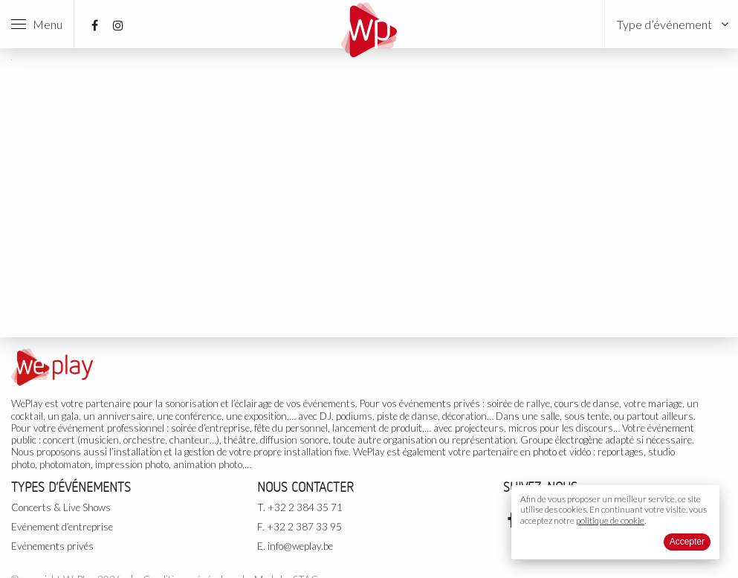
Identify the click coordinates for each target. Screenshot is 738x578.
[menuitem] (671, 24)
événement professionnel (111, 428)
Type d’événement (664, 24)
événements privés (439, 403)
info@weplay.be (300, 546)
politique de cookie (610, 520)
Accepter (687, 541)
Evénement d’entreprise (62, 527)
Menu (36, 24)
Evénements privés (52, 546)
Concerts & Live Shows (61, 507)
